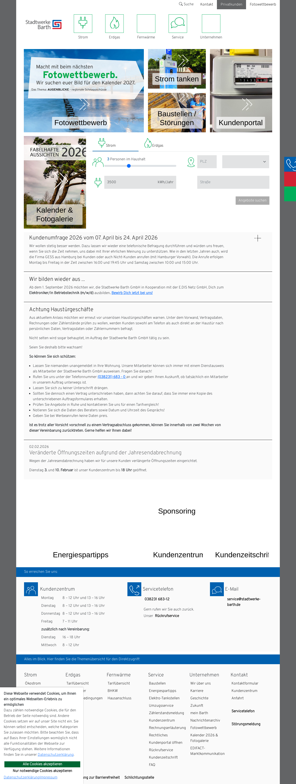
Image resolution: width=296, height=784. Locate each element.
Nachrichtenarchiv (205, 720)
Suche (186, 4)
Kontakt (206, 4)
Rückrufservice (167, 616)
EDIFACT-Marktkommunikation (207, 751)
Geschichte (199, 698)
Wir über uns (200, 683)
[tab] (115, 143)
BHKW (113, 691)
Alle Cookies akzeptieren (42, 764)
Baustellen (157, 683)
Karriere (196, 691)
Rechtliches (158, 735)
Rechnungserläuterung (167, 728)
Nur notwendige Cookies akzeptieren (42, 771)
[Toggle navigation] (28, 32)
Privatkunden (231, 4)
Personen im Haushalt (126, 159)
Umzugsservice (161, 705)
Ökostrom (33, 683)
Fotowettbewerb (263, 4)
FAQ (152, 765)
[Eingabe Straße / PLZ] (233, 182)
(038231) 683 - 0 (112, 377)
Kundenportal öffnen (165, 743)
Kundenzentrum (162, 720)
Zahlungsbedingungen (84, 698)
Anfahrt (237, 698)
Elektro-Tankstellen (164, 698)
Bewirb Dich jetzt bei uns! (132, 293)
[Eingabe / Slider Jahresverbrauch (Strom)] (129, 182)
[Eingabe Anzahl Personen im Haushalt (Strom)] (140, 165)
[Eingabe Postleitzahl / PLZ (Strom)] (207, 161)
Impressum (48, 777)
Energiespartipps (162, 691)
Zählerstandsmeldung (166, 713)
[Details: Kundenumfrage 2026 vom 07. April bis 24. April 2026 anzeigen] (257, 238)
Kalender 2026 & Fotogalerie (204, 738)
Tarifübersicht (77, 683)
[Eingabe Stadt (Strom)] (245, 161)
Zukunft (196, 705)
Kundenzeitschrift (163, 757)
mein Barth (199, 713)
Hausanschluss (119, 698)
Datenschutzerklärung (56, 755)
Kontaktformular (244, 683)
